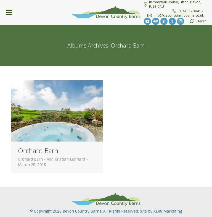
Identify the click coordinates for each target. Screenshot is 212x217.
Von (66, 159)
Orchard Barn (38, 150)
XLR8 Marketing (167, 211)
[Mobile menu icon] (9, 12)
